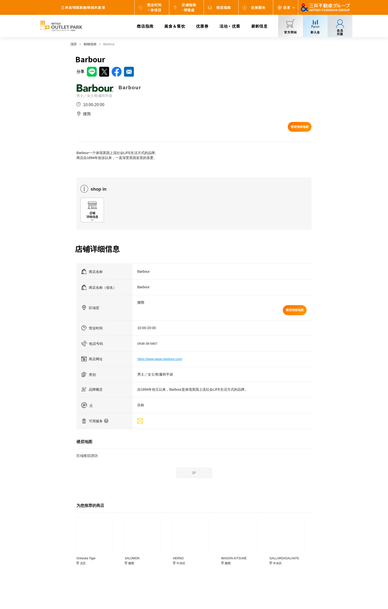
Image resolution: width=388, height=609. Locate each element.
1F (194, 473)
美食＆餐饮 (174, 26)
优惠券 (202, 26)
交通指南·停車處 (189, 7)
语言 (287, 7)
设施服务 (258, 7)
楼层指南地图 (300, 127)
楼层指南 (223, 7)
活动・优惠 (229, 26)
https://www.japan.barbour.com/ (159, 359)
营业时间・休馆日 (154, 7)
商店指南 (145, 26)
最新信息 (259, 26)
